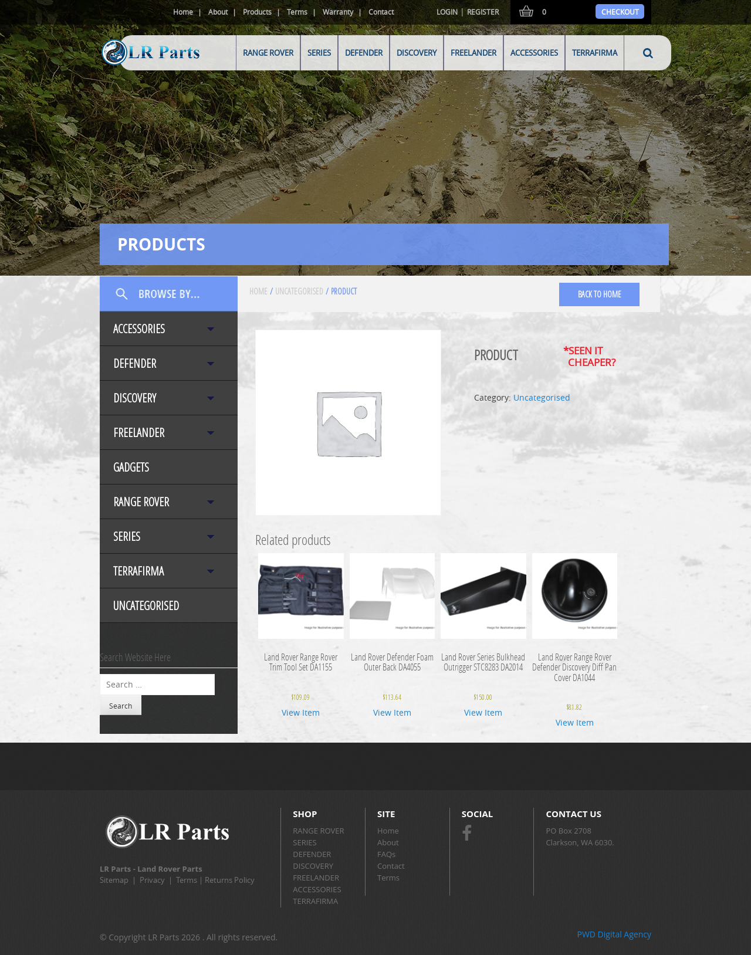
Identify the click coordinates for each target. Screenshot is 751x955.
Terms (297, 11)
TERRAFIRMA (594, 53)
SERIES (319, 53)
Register (483, 11)
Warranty (338, 11)
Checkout (620, 11)
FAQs (386, 854)
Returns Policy (230, 880)
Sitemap (114, 880)
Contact (381, 11)
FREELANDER (473, 53)
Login (447, 11)
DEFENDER (364, 53)
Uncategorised (146, 606)
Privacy (152, 880)
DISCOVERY (417, 53)
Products (257, 11)
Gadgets (131, 467)
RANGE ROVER (268, 53)
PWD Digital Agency (614, 934)
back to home (599, 294)
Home (183, 11)
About (218, 11)
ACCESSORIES (534, 53)
